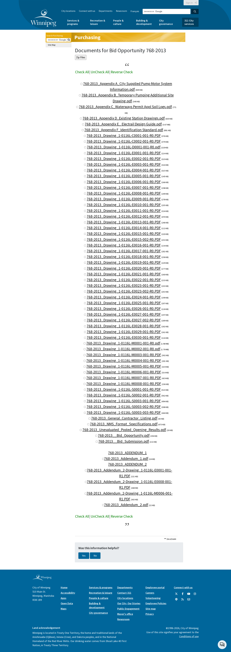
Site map (151, 608)
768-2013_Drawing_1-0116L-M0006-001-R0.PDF (123, 372)
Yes (84, 555)
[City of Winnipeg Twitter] (176, 593)
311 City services (189, 22)
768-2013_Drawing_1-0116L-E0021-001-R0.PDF (124, 274)
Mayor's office (125, 614)
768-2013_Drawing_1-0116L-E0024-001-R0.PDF (124, 297)
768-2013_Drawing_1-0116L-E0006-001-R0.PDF (124, 181)
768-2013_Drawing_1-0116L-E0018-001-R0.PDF (124, 256)
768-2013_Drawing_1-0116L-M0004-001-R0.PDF (123, 360)
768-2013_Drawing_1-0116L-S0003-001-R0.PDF (124, 400)
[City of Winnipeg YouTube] (188, 593)
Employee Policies (156, 603)
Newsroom (121, 10)
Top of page (171, 539)
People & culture (118, 22)
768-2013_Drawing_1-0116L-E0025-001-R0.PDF (124, 302)
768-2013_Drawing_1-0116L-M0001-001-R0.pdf (123, 343)
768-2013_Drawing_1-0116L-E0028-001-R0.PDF (124, 326)
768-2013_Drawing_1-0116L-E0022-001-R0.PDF (124, 279)
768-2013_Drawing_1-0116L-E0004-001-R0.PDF (124, 170)
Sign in (189, 2)
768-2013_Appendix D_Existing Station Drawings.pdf (124, 118)
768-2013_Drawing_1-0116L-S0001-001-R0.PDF (124, 389)
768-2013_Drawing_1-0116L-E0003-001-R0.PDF (124, 164)
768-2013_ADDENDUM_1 (127, 452)
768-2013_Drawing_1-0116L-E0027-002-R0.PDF (124, 320)
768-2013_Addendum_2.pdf (126, 504)
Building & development (144, 22)
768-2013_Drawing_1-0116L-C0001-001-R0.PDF (124, 135)
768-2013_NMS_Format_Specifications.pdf (123, 424)
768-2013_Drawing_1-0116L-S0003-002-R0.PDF (124, 406)
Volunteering (153, 598)
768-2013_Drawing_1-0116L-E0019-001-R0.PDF (124, 262)
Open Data (67, 603)
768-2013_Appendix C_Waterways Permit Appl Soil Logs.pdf (125, 106)
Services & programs (73, 22)
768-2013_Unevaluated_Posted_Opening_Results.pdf (124, 429)
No (95, 555)
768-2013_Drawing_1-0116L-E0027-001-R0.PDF (124, 314)
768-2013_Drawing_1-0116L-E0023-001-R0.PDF (124, 285)
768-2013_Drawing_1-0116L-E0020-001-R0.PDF (124, 268)
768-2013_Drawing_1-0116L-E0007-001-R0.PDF (124, 187)
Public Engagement (128, 608)
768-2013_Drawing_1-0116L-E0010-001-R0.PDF (124, 204)
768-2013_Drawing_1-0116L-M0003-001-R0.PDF (123, 354)
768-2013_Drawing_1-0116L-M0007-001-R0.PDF (123, 377)
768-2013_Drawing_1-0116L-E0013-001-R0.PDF (124, 222)
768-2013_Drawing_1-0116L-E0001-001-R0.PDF (124, 153)
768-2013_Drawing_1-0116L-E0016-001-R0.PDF (124, 245)
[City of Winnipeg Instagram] (194, 593)
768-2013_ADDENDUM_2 (127, 464)
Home (64, 587)
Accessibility (68, 592)
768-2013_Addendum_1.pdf (126, 458)
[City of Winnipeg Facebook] (182, 593)
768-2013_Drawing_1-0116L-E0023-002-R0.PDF (124, 291)
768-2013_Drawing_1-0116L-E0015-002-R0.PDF (124, 239)
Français (135, 11)
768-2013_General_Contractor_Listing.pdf (124, 418)
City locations (68, 10)
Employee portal (155, 587)
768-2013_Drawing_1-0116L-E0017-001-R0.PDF (124, 251)
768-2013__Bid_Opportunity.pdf (124, 435)
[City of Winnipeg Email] (188, 599)
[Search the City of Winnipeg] (166, 11)
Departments (105, 10)
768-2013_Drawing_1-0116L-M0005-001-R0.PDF (123, 366)
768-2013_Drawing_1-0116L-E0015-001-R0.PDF (124, 233)
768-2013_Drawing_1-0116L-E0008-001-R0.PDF (124, 193)
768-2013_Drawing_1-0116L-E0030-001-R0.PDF (124, 337)
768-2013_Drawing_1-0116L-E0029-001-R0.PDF (124, 331)
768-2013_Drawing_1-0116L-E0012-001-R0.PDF (124, 216)
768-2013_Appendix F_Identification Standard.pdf (123, 129)
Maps (63, 608)
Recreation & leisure (97, 22)
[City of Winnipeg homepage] (41, 579)
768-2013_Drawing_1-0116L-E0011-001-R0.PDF (124, 210)
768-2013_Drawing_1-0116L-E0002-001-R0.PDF (124, 158)
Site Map (52, 45)
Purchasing (87, 37)
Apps (63, 598)
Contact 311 (124, 592)
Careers (150, 592)
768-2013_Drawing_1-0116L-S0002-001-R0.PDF (124, 395)
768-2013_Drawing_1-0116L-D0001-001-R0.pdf (123, 147)
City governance (166, 22)
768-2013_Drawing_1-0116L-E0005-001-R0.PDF (124, 175)
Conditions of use (189, 636)
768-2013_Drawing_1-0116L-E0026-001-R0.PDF (124, 308)
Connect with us (87, 10)
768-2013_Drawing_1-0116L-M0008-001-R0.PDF (123, 383)
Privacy (150, 614)
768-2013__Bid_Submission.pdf (123, 441)
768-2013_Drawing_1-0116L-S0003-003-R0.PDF (124, 412)
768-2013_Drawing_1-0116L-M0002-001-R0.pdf (123, 349)
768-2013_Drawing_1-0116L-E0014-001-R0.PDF (124, 227)
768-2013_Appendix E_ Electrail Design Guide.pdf (123, 124)
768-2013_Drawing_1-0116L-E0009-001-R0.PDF (124, 199)
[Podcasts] (176, 599)
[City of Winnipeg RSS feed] (182, 599)
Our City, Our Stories (128, 603)
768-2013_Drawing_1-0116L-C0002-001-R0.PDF (124, 141)
